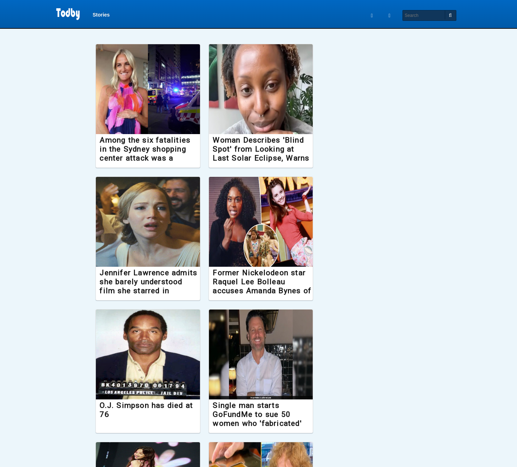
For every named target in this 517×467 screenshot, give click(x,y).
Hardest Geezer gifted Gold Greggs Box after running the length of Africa (253, 419)
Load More (258, 451)
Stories (101, 15)
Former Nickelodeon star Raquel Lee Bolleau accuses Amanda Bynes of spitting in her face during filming (148, 291)
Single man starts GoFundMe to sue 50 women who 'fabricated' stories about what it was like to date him (366, 291)
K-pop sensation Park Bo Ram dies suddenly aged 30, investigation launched (148, 419)
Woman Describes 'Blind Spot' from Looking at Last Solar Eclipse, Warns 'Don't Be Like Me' (258, 154)
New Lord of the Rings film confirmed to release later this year (364, 414)
